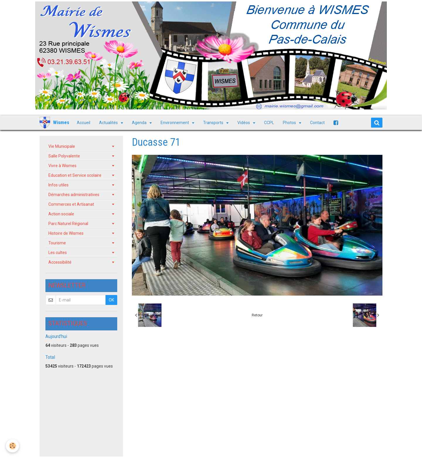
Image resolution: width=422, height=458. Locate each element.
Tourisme (57, 243)
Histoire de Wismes (66, 233)
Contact (317, 122)
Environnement (175, 122)
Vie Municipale (61, 146)
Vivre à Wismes (62, 165)
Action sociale (61, 214)
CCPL (269, 122)
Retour (257, 315)
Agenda (139, 122)
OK (111, 300)
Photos (290, 122)
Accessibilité (60, 262)
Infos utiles (58, 185)
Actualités (109, 122)
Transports (213, 122)
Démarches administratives (73, 194)
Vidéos (244, 122)
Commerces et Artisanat (71, 204)
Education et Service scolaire (74, 175)
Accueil (83, 122)
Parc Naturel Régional (68, 223)
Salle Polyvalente (64, 156)
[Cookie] (12, 445)
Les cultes (57, 252)
